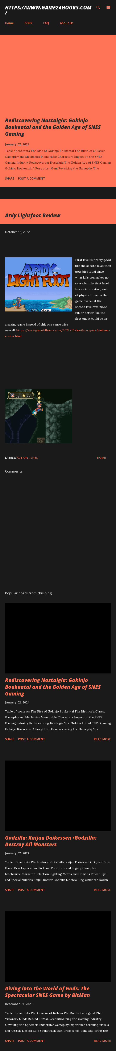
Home (9, 23)
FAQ (46, 23)
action (23, 458)
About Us (66, 23)
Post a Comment (31, 178)
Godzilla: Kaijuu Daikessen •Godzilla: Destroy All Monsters (50, 841)
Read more (102, 739)
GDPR (28, 23)
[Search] (98, 7)
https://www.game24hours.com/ (48, 10)
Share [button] (9, 178)
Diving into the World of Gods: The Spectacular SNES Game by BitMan (47, 992)
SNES (34, 458)
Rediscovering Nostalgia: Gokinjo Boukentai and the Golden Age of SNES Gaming (53, 127)
